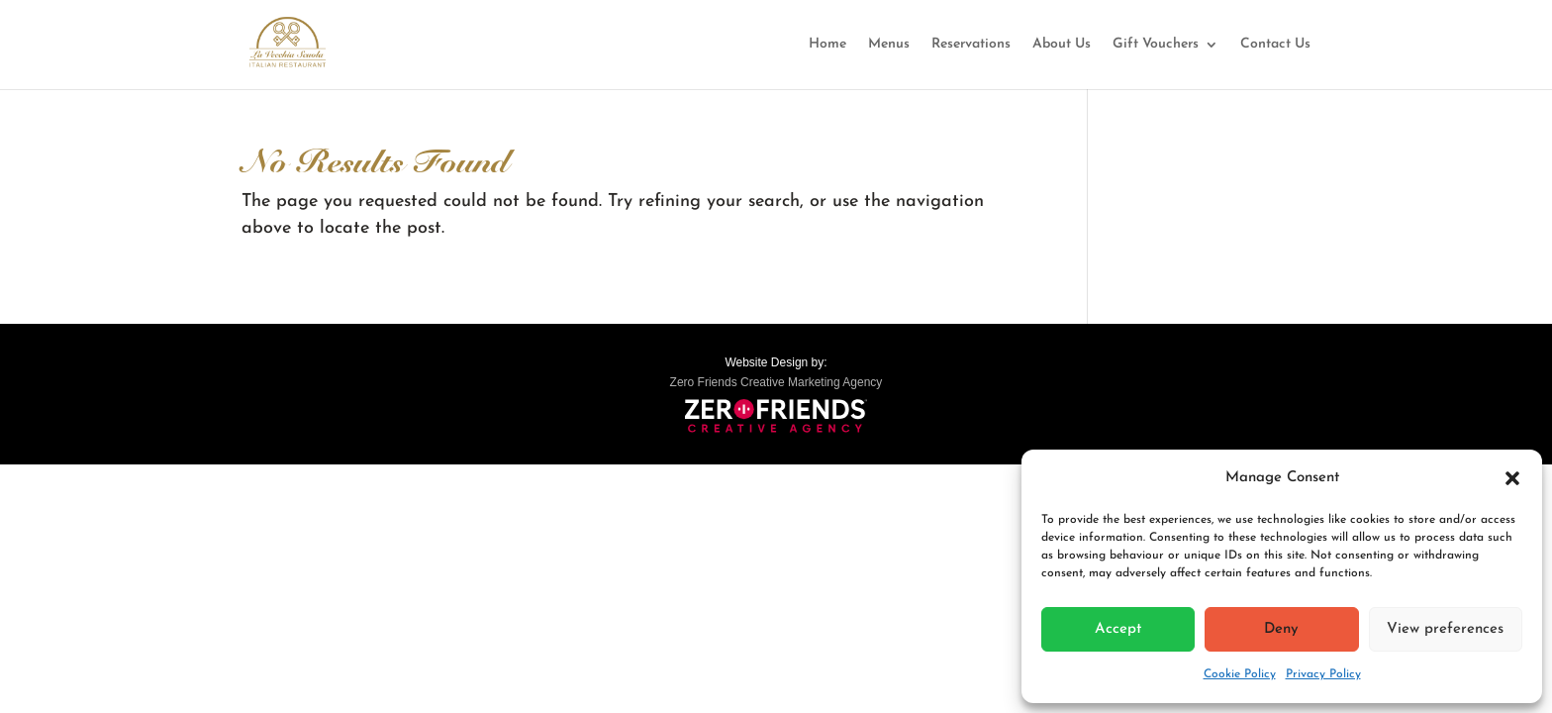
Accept (1118, 629)
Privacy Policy (1323, 674)
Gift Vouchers (1156, 44)
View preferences (1445, 629)
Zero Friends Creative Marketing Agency (776, 382)
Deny (1281, 629)
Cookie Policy (1240, 674)
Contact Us (1275, 44)
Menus (889, 44)
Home (827, 44)
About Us (1061, 44)
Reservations (971, 44)
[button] (1512, 478)
